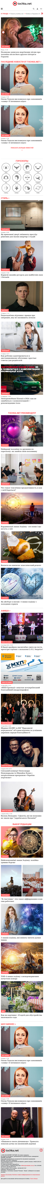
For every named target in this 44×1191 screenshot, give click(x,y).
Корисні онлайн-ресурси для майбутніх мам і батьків (22, 276)
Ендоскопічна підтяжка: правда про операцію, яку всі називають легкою (18, 316)
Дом (3, 1011)
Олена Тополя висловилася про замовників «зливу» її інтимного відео (21, 100)
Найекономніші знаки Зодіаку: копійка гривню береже (19, 861)
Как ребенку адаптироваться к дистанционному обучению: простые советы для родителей (18, 358)
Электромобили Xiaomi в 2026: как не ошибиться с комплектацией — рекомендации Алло (18, 400)
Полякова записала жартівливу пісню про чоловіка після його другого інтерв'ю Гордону (21, 54)
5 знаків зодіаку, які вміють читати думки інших (21, 938)
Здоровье (5, 310)
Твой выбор (5, 229)
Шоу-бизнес (5, 94)
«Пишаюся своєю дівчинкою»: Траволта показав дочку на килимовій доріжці (20, 1142)
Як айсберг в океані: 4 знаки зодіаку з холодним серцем (19, 602)
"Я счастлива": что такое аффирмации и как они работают (21, 900)
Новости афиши (7, 642)
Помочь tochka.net (17, 14)
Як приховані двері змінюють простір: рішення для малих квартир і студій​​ (19, 235)
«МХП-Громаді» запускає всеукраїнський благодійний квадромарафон (20, 688)
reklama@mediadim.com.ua (27, 1165)
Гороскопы (22, 161)
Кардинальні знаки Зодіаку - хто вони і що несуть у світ (21, 527)
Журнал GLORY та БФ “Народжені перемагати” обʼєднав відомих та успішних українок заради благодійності (21, 730)
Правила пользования (6, 1174)
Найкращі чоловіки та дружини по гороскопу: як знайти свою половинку (19, 450)
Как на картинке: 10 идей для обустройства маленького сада (21, 1016)
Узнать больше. (34, 1178)
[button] (37, 8)
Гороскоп (5, 445)
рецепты (4, 561)
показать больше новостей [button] (22, 148)
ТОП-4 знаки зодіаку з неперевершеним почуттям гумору (20, 977)
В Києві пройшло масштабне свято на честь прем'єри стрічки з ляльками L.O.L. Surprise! (22, 648)
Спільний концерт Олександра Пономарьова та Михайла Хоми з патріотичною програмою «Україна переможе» (18, 774)
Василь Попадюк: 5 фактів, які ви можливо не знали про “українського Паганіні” (21, 816)
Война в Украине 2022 (34, 14)
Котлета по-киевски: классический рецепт (21, 565)
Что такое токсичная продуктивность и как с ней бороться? (21, 488)
